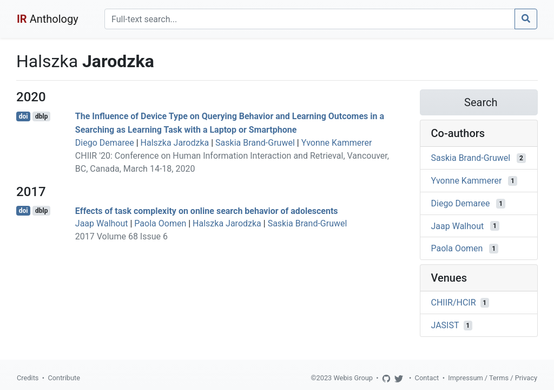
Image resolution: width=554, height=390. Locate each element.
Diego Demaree (104, 143)
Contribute (64, 378)
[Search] (309, 19)
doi (23, 116)
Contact (427, 378)
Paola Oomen (160, 223)
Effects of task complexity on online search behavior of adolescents (206, 210)
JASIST (445, 325)
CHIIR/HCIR (453, 302)
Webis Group (353, 378)
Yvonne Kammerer (336, 143)
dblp (41, 116)
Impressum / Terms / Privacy (492, 378)
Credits (27, 378)
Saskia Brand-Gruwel (255, 143)
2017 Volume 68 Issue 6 (121, 236)
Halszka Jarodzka (175, 143)
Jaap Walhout (101, 223)
